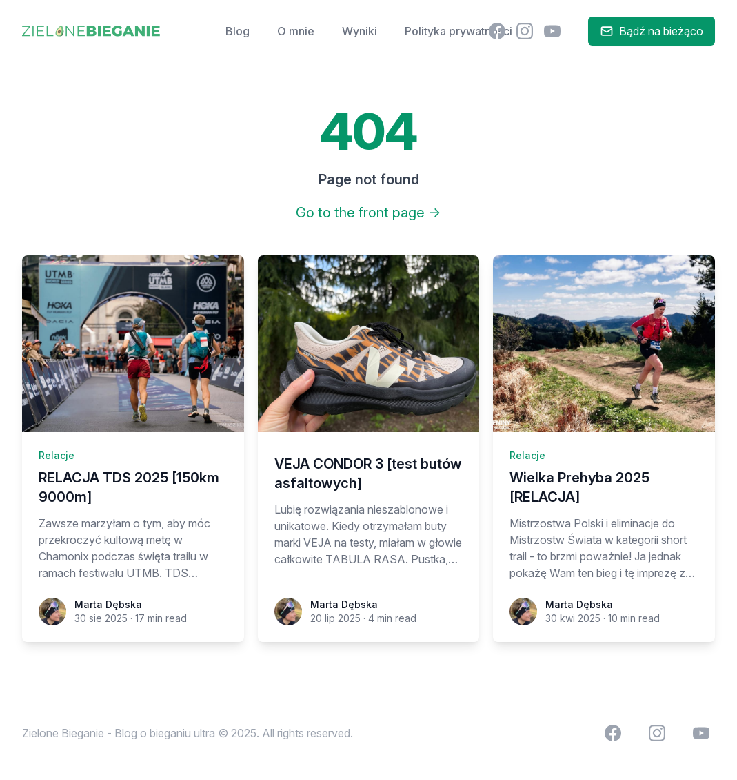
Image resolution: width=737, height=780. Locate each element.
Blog (237, 31)
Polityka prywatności (458, 31)
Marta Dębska (108, 604)
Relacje (56, 455)
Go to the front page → (368, 212)
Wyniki (359, 31)
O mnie (295, 31)
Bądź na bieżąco (651, 31)
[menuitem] (497, 31)
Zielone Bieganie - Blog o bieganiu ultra (118, 733)
